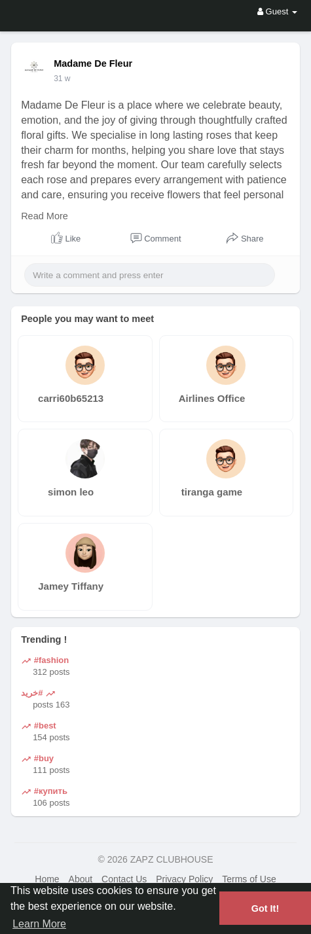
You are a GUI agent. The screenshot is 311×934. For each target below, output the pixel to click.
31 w (62, 78)
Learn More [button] (39, 923)
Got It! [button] (265, 908)
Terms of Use (249, 879)
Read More (44, 216)
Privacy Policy (184, 879)
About (81, 879)
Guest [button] (277, 11)
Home (47, 879)
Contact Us (124, 879)
